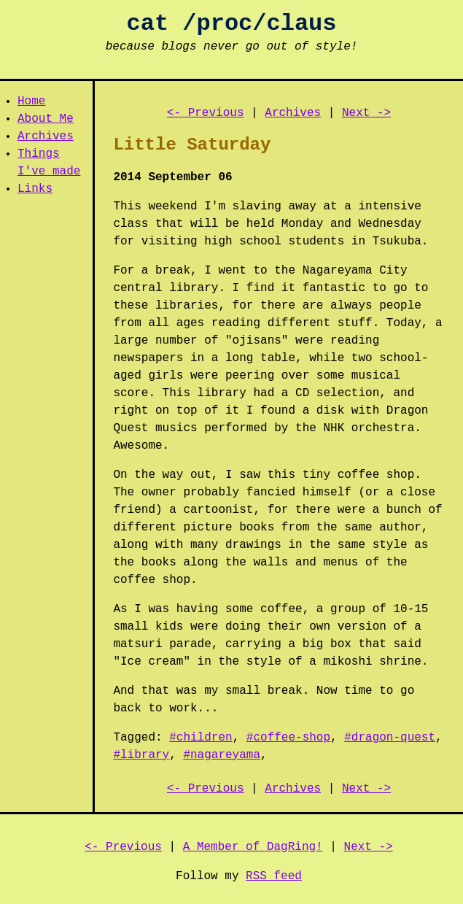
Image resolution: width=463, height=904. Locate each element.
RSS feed (274, 876)
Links (34, 189)
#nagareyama (221, 755)
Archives (45, 136)
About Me (45, 118)
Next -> (366, 113)
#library (141, 755)
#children (200, 737)
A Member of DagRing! (253, 847)
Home (31, 101)
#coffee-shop (288, 737)
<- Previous (205, 113)
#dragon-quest (389, 737)
